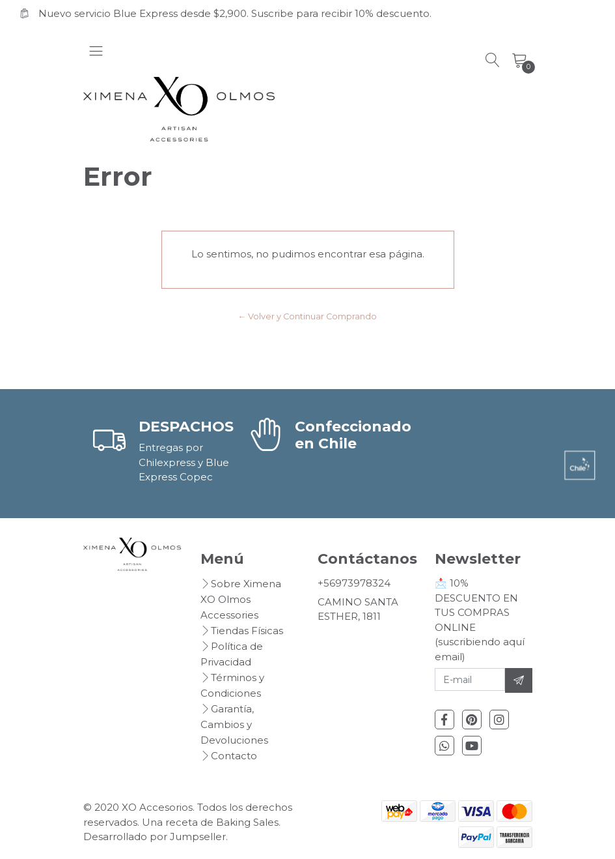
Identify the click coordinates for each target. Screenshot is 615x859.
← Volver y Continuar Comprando (307, 316)
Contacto (234, 756)
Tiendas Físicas (247, 630)
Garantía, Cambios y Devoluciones (234, 724)
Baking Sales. (248, 822)
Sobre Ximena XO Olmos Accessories (240, 599)
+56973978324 (354, 583)
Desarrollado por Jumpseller (154, 836)
